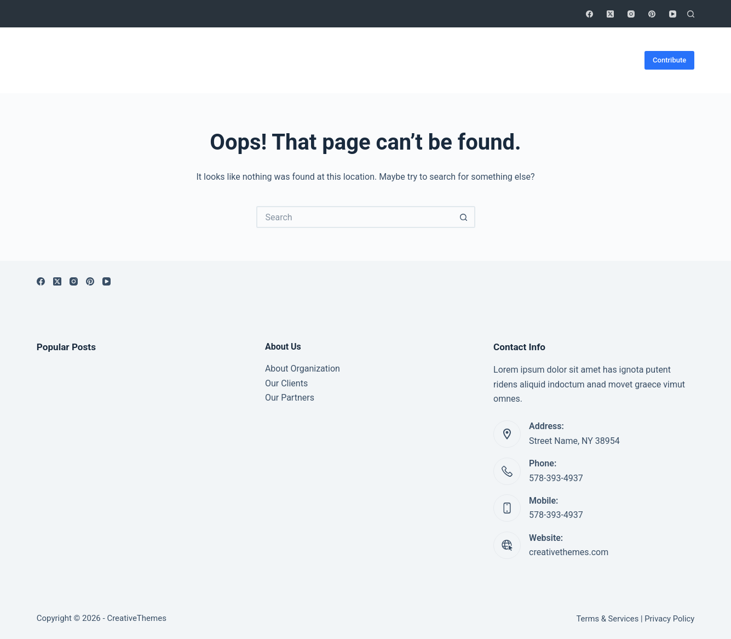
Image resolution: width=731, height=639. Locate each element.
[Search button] (464, 217)
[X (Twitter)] (610, 14)
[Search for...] (354, 217)
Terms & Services (608, 619)
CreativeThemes (136, 618)
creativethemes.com (568, 552)
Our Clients (286, 383)
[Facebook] (589, 14)
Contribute (669, 60)
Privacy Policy (669, 619)
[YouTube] (672, 14)
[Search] (690, 14)
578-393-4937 (556, 478)
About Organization (302, 368)
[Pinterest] (651, 14)
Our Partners (289, 397)
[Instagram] (631, 14)
